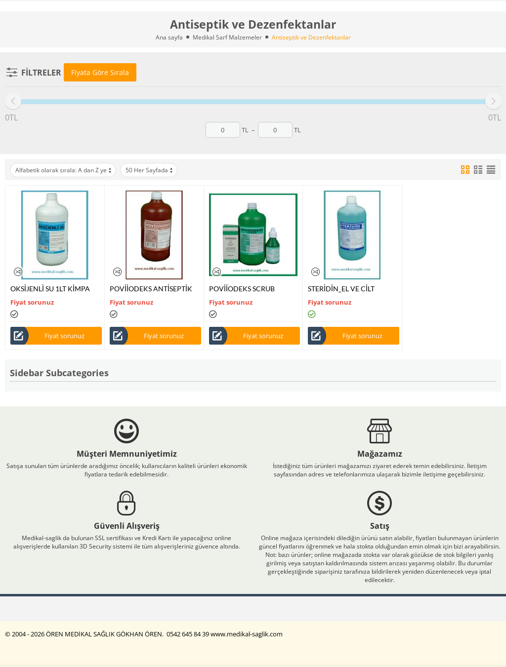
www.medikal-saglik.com (247, 633)
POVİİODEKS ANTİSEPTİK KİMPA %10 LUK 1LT (151, 288)
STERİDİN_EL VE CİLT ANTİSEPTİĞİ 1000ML (342, 288)
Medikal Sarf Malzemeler (227, 37)
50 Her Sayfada (150, 170)
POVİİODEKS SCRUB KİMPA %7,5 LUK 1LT (242, 288)
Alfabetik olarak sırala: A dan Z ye (64, 170)
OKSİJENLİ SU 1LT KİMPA (50, 288)
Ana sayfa (169, 37)
